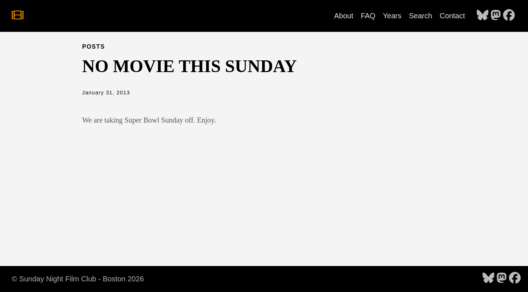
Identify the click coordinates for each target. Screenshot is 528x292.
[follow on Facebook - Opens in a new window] (509, 15)
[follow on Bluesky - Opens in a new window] (482, 15)
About (343, 16)
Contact (452, 16)
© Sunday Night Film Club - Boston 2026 (78, 279)
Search (420, 16)
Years (392, 16)
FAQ (368, 16)
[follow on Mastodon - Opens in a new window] (496, 15)
